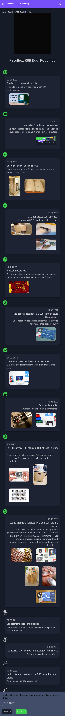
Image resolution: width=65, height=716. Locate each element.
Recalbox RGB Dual (16, 12)
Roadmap (29, 12)
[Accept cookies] (21, 711)
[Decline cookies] (7, 711)
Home (3, 12)
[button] (9, 703)
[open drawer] (2, 4)
